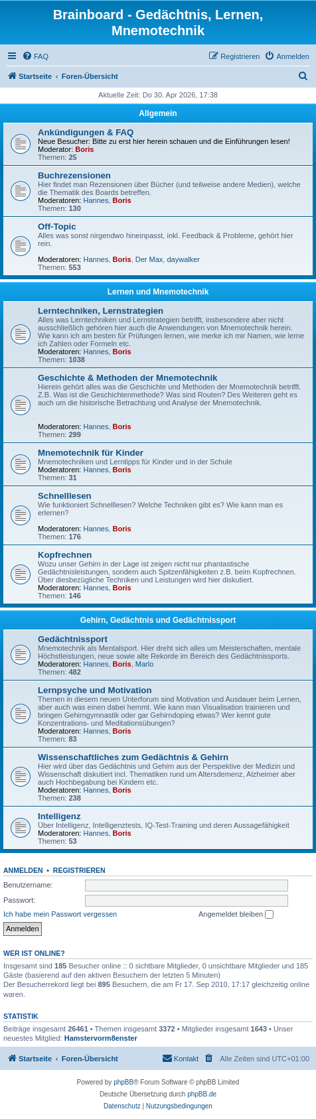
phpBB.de (201, 1094)
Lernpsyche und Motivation (94, 690)
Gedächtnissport (73, 639)
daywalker (183, 259)
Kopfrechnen (67, 555)
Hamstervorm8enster (100, 1038)
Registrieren (79, 870)
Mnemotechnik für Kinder (90, 453)
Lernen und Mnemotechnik (158, 291)
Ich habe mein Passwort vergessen (60, 914)
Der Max (149, 259)
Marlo (144, 664)
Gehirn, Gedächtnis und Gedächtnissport (158, 620)
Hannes (96, 200)
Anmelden (23, 870)
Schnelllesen (65, 496)
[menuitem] (35, 56)
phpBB (123, 1082)
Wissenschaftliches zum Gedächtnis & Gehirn (133, 757)
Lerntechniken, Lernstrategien (100, 311)
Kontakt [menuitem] (180, 1058)
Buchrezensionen (74, 175)
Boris (84, 149)
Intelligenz (59, 816)
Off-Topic (57, 226)
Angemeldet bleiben (236, 914)
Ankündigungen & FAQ (85, 132)
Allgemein (158, 113)
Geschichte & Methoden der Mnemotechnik (127, 378)
